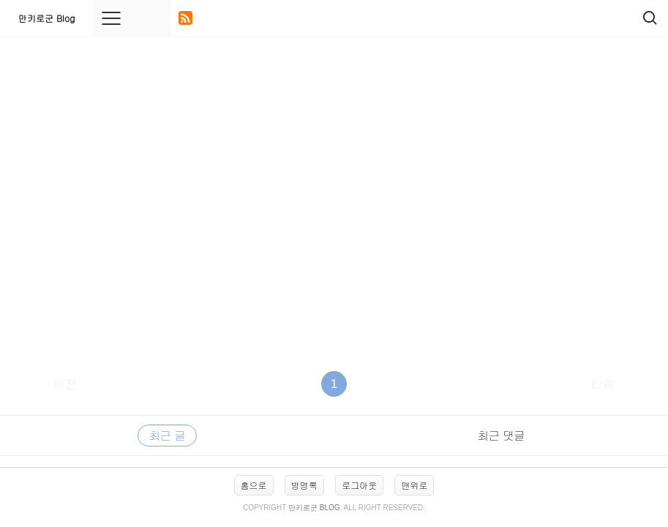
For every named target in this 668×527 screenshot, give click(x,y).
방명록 (304, 485)
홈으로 (254, 485)
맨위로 (414, 485)
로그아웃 (359, 485)
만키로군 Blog (46, 18)
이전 (65, 383)
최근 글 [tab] (167, 435)
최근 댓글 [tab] (501, 435)
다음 (603, 383)
